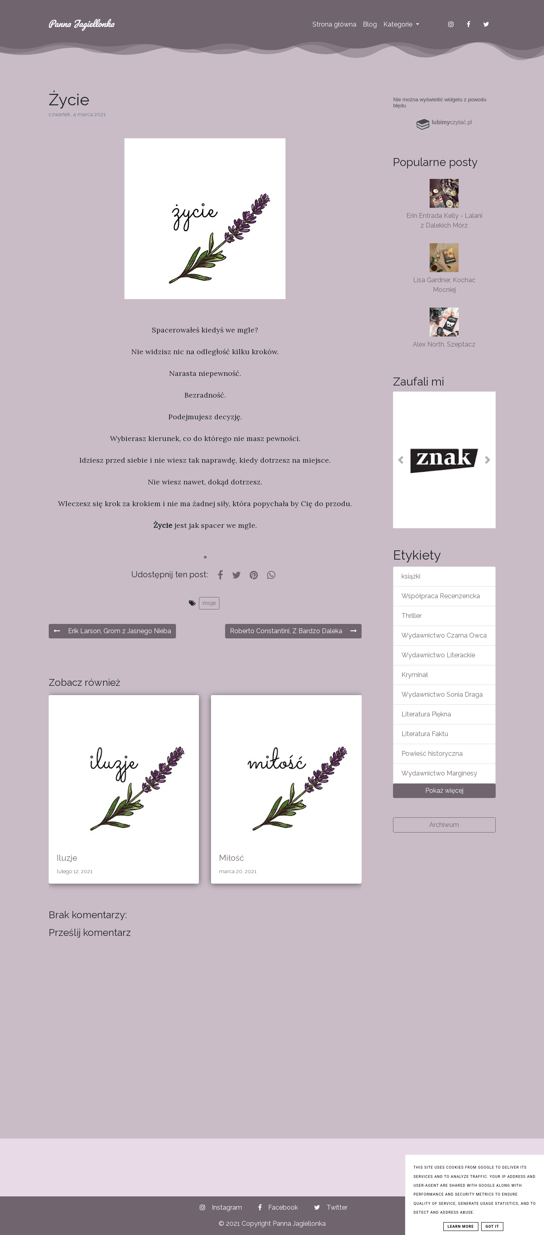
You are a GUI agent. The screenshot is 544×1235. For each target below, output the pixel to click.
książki (410, 576)
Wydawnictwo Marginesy (439, 773)
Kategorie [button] (398, 24)
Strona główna (334, 24)
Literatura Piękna (426, 714)
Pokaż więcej (444, 790)
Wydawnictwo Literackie (438, 655)
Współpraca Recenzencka (440, 596)
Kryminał (414, 675)
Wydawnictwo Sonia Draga (442, 694)
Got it (492, 1227)
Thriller (411, 616)
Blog (370, 24)
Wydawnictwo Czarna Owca (444, 635)
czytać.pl (452, 122)
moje (209, 603)
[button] (400, 460)
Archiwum (444, 825)
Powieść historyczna (432, 753)
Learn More (461, 1227)
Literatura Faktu (424, 734)
